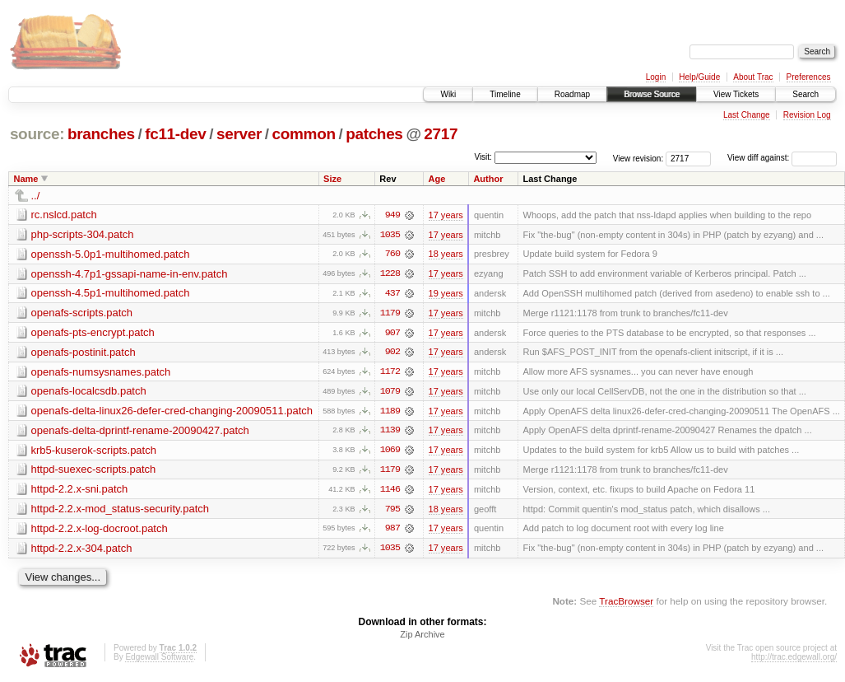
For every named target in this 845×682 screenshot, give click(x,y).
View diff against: (782, 157)
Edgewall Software (159, 660)
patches (374, 133)
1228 (390, 274)
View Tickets (736, 94)
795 (392, 511)
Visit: (483, 156)
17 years (446, 215)
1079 (390, 392)
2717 (440, 133)
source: (37, 133)
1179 (390, 313)
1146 (390, 491)
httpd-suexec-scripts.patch (93, 471)
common (304, 133)
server (239, 133)
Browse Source (652, 94)
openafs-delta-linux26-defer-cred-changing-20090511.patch (172, 412)
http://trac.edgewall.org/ (794, 660)
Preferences (809, 77)
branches (101, 133)
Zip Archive (422, 637)
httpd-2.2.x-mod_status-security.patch (120, 511)
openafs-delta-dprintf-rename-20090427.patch (140, 432)
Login (656, 77)
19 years (446, 294)
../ (35, 195)
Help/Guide (699, 77)
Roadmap (572, 94)
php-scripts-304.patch (82, 234)
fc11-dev (175, 133)
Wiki (448, 94)
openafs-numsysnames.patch (101, 373)
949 (392, 215)
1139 (390, 432)
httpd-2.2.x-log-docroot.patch (99, 531)
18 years (446, 254)
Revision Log (807, 114)
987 (392, 531)
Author (488, 179)
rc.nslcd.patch (64, 214)
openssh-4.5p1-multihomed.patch (110, 293)
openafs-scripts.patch (82, 313)
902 (392, 353)
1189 (390, 412)
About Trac (753, 77)
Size (332, 179)
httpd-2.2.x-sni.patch (79, 491)
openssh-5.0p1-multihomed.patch (110, 254)
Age (436, 179)
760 (392, 254)
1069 (390, 452)
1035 (390, 234)
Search (805, 94)
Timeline (505, 94)
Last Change (746, 114)
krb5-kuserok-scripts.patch (93, 452)
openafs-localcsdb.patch (88, 392)
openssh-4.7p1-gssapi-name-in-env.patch (129, 274)
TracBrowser (626, 604)
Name (26, 179)
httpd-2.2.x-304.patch (81, 550)
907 (392, 333)
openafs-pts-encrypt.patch (93, 333)
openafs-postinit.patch (83, 353)
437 (392, 294)
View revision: (638, 157)
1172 (390, 373)
